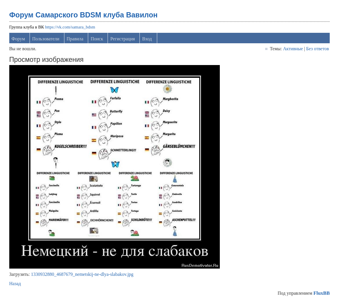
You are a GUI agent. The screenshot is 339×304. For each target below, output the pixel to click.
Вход (147, 38)
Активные (293, 48)
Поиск (96, 38)
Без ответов (317, 48)
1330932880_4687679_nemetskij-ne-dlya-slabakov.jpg (82, 274)
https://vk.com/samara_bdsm (70, 27)
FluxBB (321, 293)
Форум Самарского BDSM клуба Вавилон (83, 15)
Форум (18, 38)
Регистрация (122, 38)
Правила (75, 38)
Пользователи (45, 38)
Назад (15, 283)
